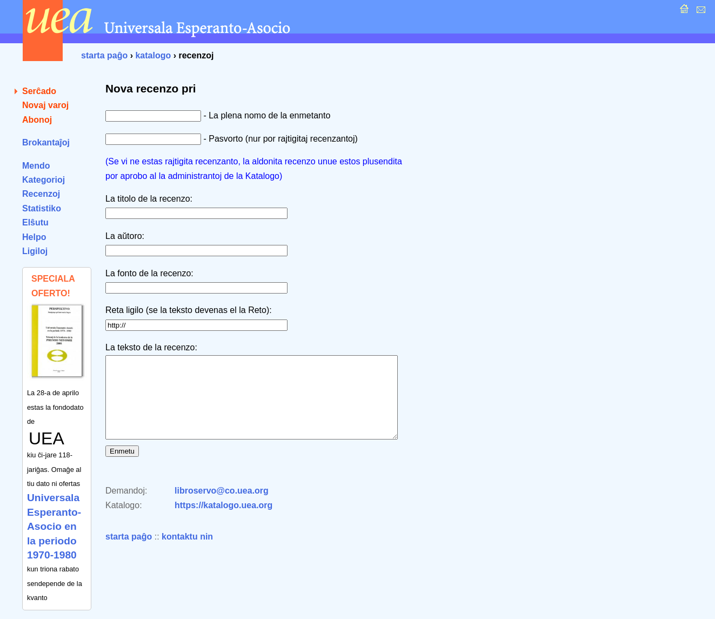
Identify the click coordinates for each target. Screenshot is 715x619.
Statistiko (41, 208)
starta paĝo (104, 55)
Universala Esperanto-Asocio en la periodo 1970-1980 (54, 526)
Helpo (34, 237)
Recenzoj (41, 193)
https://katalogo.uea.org (223, 521)
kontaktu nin (187, 552)
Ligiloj (35, 251)
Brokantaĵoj (46, 142)
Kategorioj (43, 179)
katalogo (153, 55)
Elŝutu (35, 222)
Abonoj (37, 119)
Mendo (36, 165)
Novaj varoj (45, 105)
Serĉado (39, 91)
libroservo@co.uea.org (222, 506)
